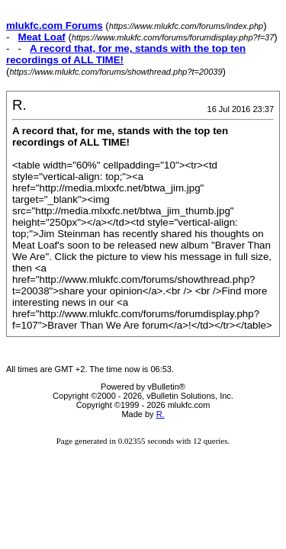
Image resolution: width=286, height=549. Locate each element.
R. (160, 414)
